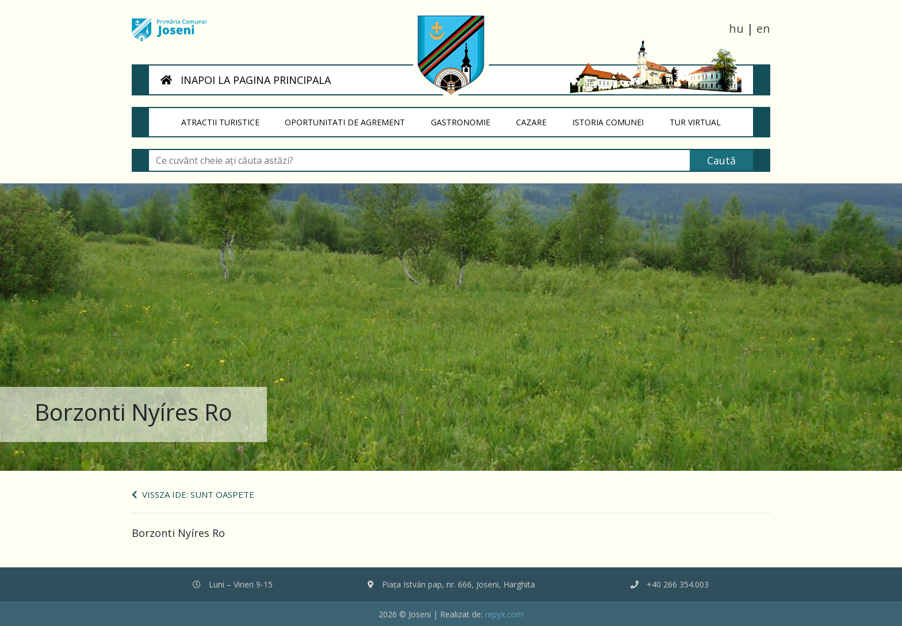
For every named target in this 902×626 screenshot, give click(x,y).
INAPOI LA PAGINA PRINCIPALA (245, 80)
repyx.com (504, 614)
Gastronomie (467, 118)
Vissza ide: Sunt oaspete (193, 494)
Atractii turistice (226, 118)
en (763, 28)
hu (736, 28)
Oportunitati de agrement (351, 118)
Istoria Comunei (614, 118)
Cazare (537, 118)
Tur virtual (701, 118)
